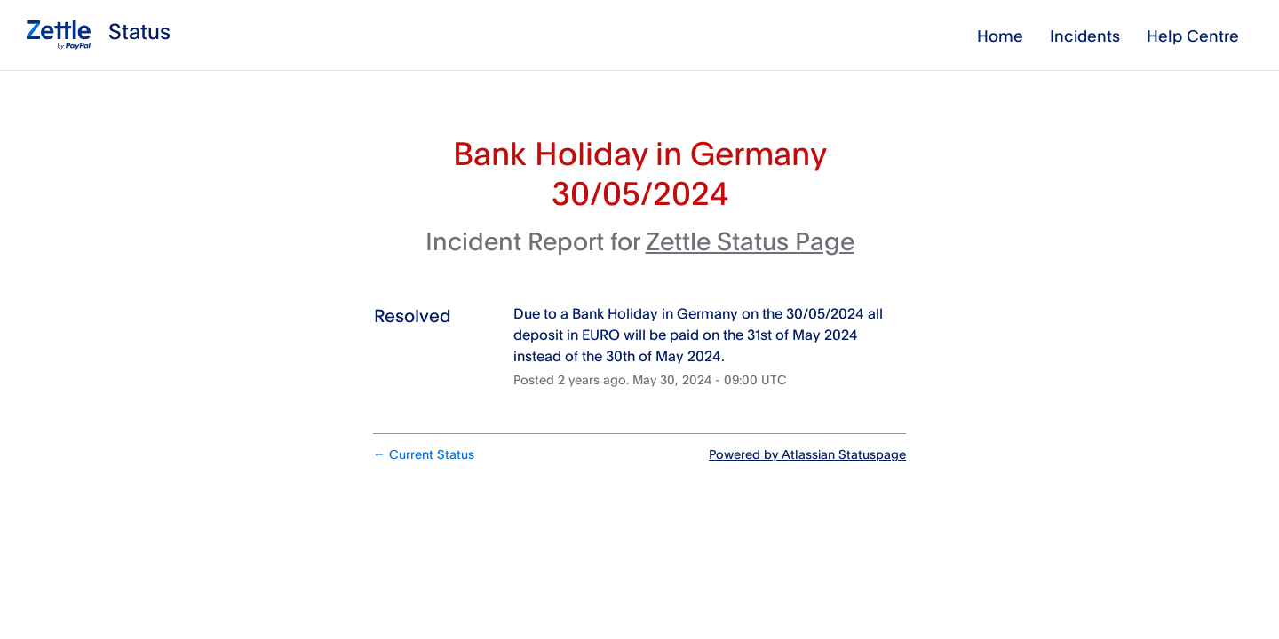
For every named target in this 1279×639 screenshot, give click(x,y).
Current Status (423, 454)
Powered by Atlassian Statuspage (807, 454)
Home (1000, 35)
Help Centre (1193, 35)
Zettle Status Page (750, 240)
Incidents (1085, 35)
